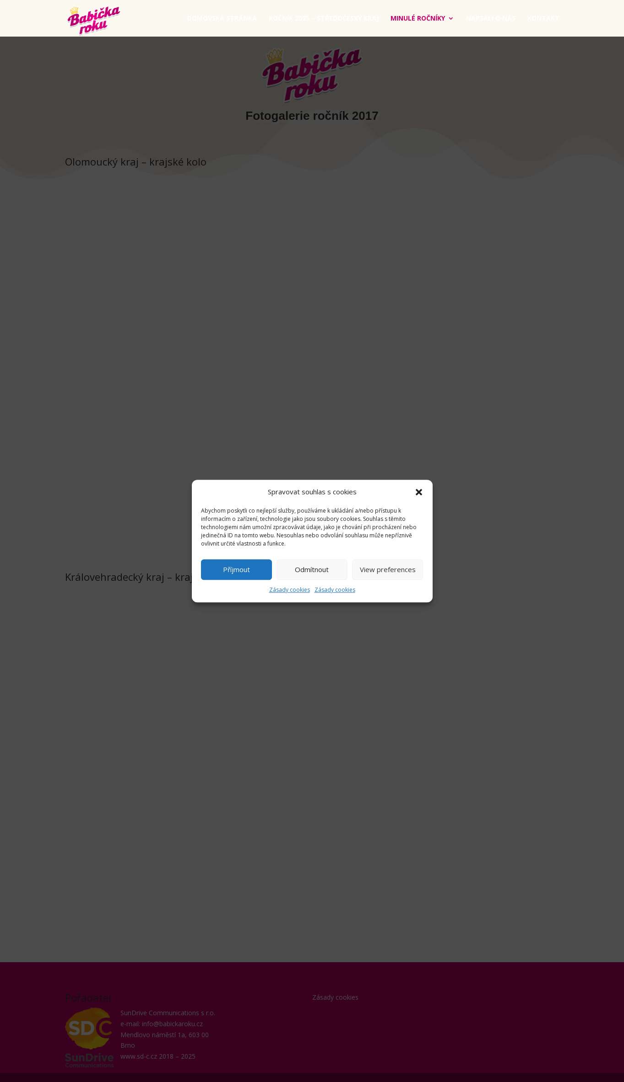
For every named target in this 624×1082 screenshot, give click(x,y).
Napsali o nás (490, 18)
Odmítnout (312, 569)
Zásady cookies (289, 590)
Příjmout (236, 569)
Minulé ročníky (418, 18)
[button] (418, 492)
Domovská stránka (222, 18)
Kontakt (543, 18)
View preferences (388, 569)
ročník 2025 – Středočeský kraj (324, 18)
